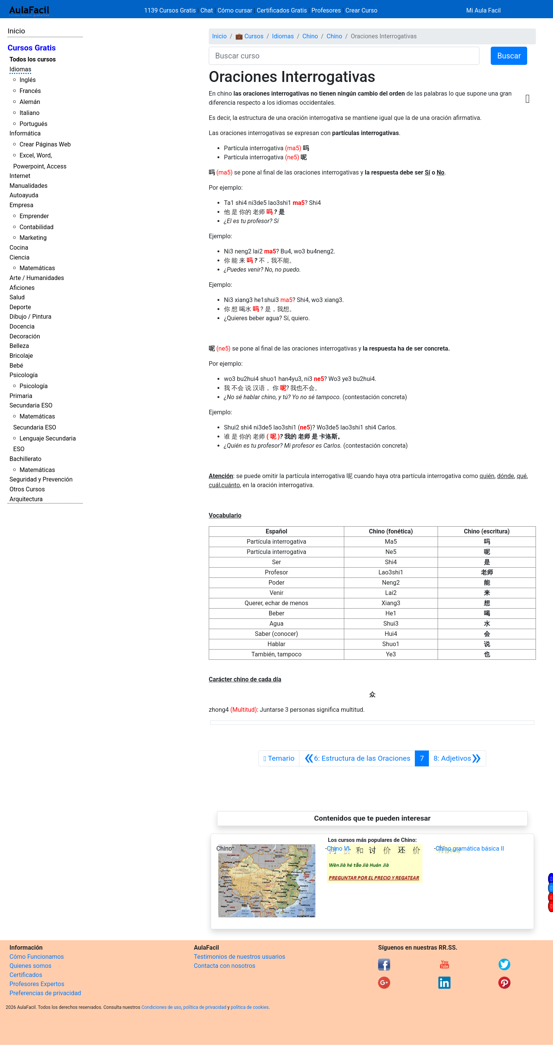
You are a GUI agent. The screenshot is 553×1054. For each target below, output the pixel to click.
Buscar (509, 55)
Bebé (16, 365)
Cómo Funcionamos (36, 956)
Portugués (33, 123)
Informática (25, 133)
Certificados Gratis (282, 10)
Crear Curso (361, 10)
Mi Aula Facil (483, 10)
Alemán (29, 101)
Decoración (24, 336)
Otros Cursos (27, 489)
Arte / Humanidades (36, 278)
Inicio (16, 31)
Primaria (20, 396)
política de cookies (250, 1007)
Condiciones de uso (161, 1007)
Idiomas (20, 69)
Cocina (18, 247)
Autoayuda (23, 195)
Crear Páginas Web (45, 144)
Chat (206, 10)
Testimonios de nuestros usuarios (239, 956)
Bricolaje (21, 355)
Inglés (27, 79)
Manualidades (28, 185)
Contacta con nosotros (224, 965)
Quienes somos (30, 965)
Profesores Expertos (36, 984)
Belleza (19, 345)
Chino (310, 36)
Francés (30, 90)
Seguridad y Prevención (40, 479)
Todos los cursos (32, 59)
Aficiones (22, 287)
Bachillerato (25, 459)
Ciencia (19, 257)
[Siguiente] (457, 758)
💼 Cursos (249, 36)
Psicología (23, 375)
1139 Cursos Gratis (170, 10)
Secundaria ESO (30, 405)
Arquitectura (26, 499)
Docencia (22, 326)
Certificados (25, 974)
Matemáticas (37, 268)
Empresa (21, 205)
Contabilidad (36, 227)
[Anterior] (357, 758)
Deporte (20, 307)
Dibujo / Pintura (30, 316)
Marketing (32, 237)
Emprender (34, 216)
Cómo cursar (234, 10)
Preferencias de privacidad (45, 993)
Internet (19, 175)
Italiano (29, 112)
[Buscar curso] (344, 56)
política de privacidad (204, 1007)
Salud (17, 297)
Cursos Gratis (32, 47)
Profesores (326, 10)
